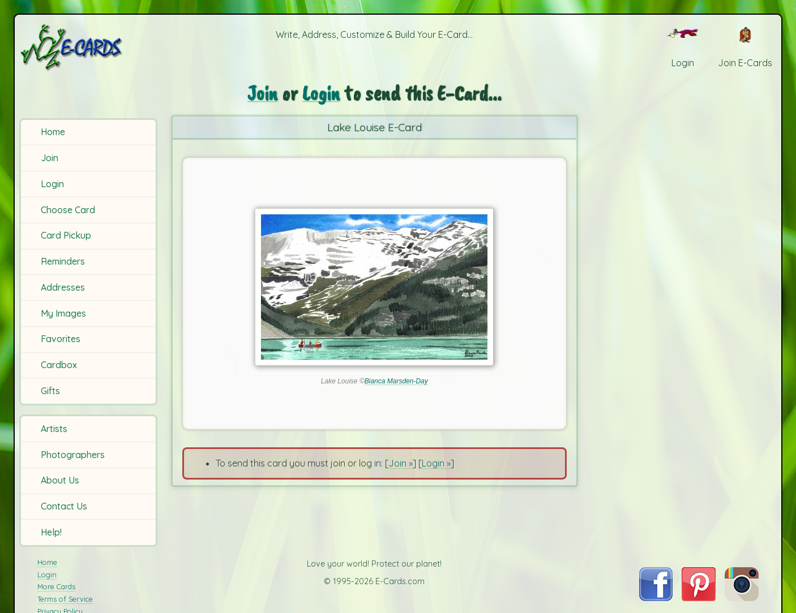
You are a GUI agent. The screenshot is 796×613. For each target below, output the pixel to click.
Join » (400, 463)
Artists (54, 428)
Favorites (60, 338)
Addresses (63, 287)
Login (52, 183)
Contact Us (64, 506)
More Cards (56, 586)
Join (49, 157)
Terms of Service (65, 598)
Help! (51, 532)
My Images (63, 313)
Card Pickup (66, 235)
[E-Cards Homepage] (90, 47)
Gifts (50, 390)
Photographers (73, 454)
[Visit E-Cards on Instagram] (742, 597)
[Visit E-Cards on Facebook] (656, 597)
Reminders (63, 261)
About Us (60, 480)
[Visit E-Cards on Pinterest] (699, 597)
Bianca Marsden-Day (396, 381)
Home (53, 131)
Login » (436, 463)
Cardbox (59, 364)
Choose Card (68, 209)
